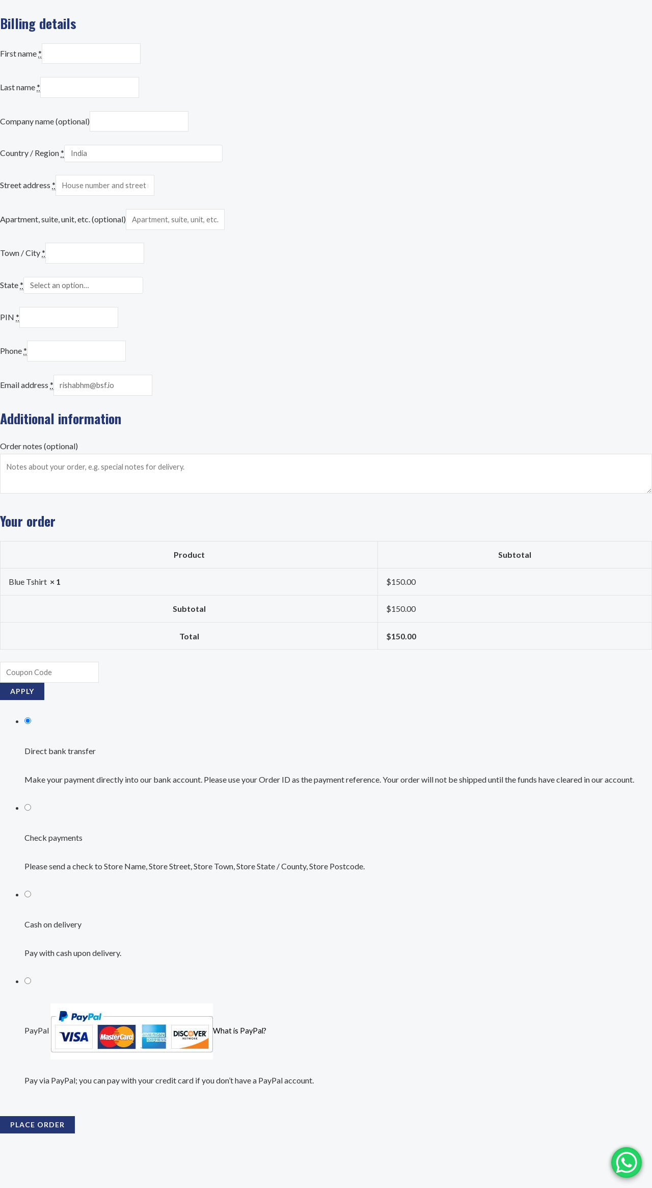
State (11, 299)
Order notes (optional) (39, 466)
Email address (26, 405)
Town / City (22, 266)
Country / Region (32, 160)
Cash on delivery (53, 950)
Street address (28, 194)
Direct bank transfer (60, 777)
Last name (20, 91)
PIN (9, 332)
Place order (37, 1150)
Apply (22, 717)
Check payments (53, 864)
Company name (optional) (45, 127)
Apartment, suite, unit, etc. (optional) (63, 230)
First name (21, 55)
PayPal (146, 1057)
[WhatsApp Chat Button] (626, 1162)
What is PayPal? (241, 1057)
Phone (13, 369)
